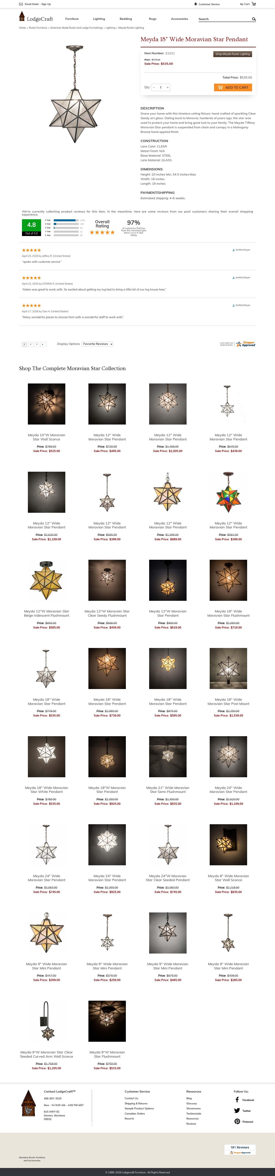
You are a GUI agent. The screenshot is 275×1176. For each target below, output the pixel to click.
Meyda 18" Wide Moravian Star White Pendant (46, 790)
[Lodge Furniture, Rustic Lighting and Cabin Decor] (36, 16)
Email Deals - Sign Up (38, 4)
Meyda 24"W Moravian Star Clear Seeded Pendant (168, 878)
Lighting (99, 19)
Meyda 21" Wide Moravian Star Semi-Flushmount (167, 790)
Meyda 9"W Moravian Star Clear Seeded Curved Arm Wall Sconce (46, 1054)
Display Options (68, 343)
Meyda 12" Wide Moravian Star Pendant (107, 437)
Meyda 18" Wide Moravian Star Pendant (46, 701)
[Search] (223, 19)
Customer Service (209, 4)
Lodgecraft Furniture (134, 1171)
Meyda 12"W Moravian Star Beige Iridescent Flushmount (46, 613)
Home (22, 28)
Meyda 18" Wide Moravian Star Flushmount (228, 613)
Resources (192, 1118)
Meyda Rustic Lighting (131, 28)
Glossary (191, 1103)
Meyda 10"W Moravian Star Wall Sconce (46, 437)
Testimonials (193, 1113)
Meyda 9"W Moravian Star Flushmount (107, 1054)
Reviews (191, 1123)
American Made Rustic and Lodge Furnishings (76, 28)
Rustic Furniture (38, 28)
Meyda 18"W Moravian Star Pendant (107, 790)
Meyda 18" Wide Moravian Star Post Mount (228, 701)
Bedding (126, 19)
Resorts (129, 1118)
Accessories (179, 19)
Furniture (72, 19)
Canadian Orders (135, 1113)
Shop (233, 54)
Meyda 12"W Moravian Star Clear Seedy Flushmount (107, 613)
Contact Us (131, 1098)
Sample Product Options (139, 1108)
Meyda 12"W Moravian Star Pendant (168, 613)
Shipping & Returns (136, 1103)
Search (254, 19)
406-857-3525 (52, 1098)
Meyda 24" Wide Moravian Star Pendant (228, 790)
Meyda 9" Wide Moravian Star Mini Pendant (46, 966)
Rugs (152, 19)
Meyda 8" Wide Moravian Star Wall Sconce (228, 878)
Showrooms (193, 1108)
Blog (189, 1098)
